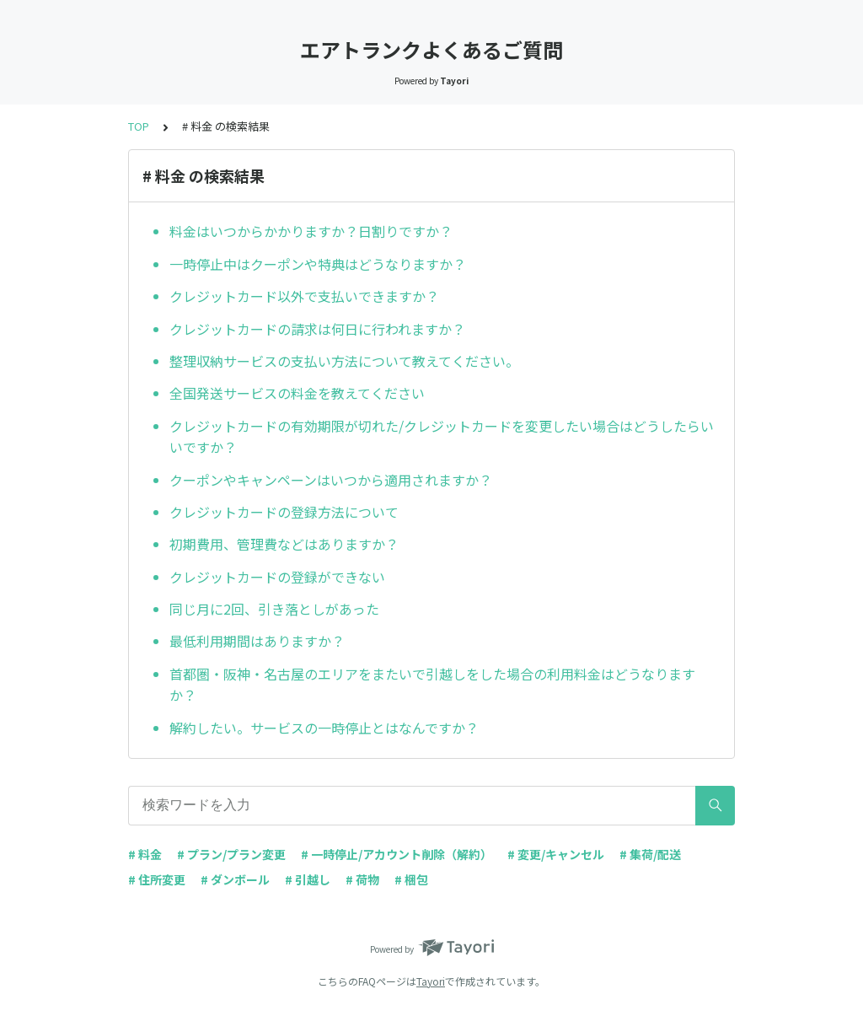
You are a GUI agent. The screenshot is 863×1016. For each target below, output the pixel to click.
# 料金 (145, 854)
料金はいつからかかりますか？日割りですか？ (311, 231)
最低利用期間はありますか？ (257, 641)
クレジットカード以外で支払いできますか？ (304, 296)
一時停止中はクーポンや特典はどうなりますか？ (317, 264)
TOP (138, 126)
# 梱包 (411, 879)
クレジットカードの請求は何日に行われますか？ (317, 329)
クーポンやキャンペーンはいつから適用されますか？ (330, 480)
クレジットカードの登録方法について (284, 512)
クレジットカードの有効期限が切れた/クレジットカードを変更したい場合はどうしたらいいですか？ (441, 437)
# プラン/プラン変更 (231, 854)
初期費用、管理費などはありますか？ (284, 544)
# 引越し (307, 879)
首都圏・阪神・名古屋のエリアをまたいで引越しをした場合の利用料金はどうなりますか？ (432, 685)
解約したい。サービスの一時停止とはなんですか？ (324, 728)
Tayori (430, 981)
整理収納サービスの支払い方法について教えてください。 (344, 361)
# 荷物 (362, 879)
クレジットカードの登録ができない (277, 577)
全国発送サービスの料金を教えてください (297, 393)
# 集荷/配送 (650, 854)
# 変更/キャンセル (555, 854)
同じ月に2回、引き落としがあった (274, 609)
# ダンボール (235, 879)
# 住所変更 (156, 879)
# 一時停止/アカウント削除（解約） (396, 854)
